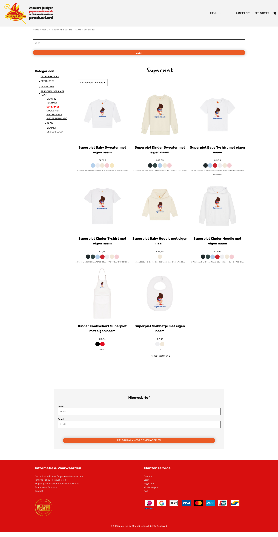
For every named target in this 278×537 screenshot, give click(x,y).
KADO (50, 123)
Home (36, 30)
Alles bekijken (50, 76)
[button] (215, 13)
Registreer (262, 13)
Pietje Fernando (57, 118)
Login (146, 479)
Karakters (47, 86)
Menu (45, 30)
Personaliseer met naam (66, 30)
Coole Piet (53, 110)
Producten (48, 81)
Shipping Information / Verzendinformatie (57, 483)
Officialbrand (138, 526)
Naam (61, 406)
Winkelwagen (151, 487)
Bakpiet (51, 127)
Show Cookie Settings (139, 534)
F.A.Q (146, 491)
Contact (39, 491)
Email (61, 419)
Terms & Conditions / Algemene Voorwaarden (59, 476)
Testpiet (52, 102)
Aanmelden (243, 13)
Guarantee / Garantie (46, 487)
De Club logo (55, 131)
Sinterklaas (54, 114)
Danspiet (52, 98)
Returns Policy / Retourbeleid (50, 479)
